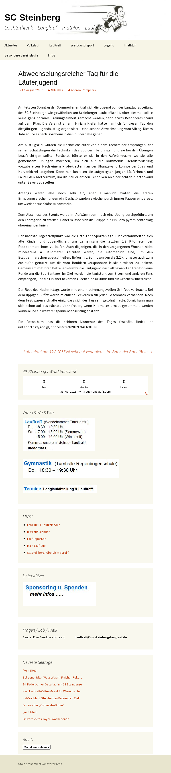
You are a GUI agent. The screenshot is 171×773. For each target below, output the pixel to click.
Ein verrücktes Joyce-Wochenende (46, 719)
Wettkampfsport (82, 45)
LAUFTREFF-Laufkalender (43, 525)
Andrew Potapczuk (83, 90)
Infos (51, 55)
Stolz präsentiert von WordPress (40, 764)
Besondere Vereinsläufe (21, 55)
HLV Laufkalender (38, 532)
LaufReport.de (36, 539)
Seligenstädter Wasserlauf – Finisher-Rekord (52, 677)
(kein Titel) (30, 670)
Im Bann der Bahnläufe (130, 351)
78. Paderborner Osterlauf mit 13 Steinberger (53, 684)
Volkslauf (33, 45)
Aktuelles (10, 45)
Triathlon (130, 45)
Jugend (109, 45)
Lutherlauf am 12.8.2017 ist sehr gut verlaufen (60, 351)
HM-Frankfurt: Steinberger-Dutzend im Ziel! (51, 698)
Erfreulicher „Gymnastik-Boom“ (43, 705)
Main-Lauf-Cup (36, 546)
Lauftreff (55, 45)
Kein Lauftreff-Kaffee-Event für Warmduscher (52, 691)
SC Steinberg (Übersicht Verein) (48, 553)
